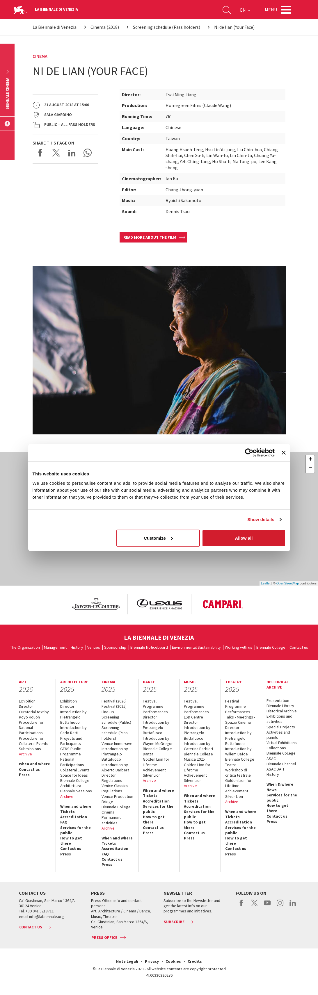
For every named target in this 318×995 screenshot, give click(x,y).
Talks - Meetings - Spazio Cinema (240, 719)
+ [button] (310, 459)
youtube (267, 906)
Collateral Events (75, 770)
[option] (95, 604)
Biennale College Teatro (239, 762)
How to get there (71, 840)
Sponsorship (115, 647)
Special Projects (281, 727)
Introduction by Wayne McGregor (158, 741)
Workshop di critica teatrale (238, 772)
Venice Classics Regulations (115, 788)
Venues (93, 647)
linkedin (293, 906)
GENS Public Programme (70, 751)
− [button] (310, 468)
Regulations (112, 780)
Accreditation (73, 816)
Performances (155, 711)
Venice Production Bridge (117, 799)
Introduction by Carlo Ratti (73, 730)
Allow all (244, 537)
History (77, 647)
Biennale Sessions (76, 790)
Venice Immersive (117, 743)
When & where (280, 784)
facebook (242, 906)
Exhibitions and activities (279, 719)
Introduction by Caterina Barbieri (198, 746)
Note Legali (127, 961)
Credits (195, 961)
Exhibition (27, 701)
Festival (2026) (114, 701)
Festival (150, 701)
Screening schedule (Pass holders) (115, 733)
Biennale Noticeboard (149, 647)
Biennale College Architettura (74, 783)
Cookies (173, 961)
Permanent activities (111, 820)
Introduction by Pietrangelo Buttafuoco (73, 717)
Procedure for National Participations (31, 727)
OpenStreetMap (287, 583)
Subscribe (174, 921)
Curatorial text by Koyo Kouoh (34, 714)
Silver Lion (152, 775)
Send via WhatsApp (87, 152)
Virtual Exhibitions (282, 742)
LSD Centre (193, 717)
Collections (276, 747)
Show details (260, 519)
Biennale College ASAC (281, 755)
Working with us (238, 647)
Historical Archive (282, 711)
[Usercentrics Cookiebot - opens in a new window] (249, 452)
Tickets (67, 811)
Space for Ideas (74, 775)
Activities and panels (278, 735)
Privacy (152, 961)
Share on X (56, 152)
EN (245, 10)
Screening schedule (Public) (116, 719)
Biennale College (270, 647)
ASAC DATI (275, 769)
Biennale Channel (281, 763)
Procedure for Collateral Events (33, 741)
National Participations (72, 762)
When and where (34, 763)
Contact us (298, 647)
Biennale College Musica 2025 (198, 756)
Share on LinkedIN (71, 152)
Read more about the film (149, 237)
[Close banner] (284, 453)
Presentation (278, 700)
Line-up (108, 711)
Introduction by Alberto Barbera (115, 767)
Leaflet (266, 583)
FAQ (63, 822)
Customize (158, 537)
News (272, 789)
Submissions (30, 748)
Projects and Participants (71, 741)
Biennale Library (280, 705)
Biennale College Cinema (116, 809)
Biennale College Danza (157, 751)
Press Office (104, 937)
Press (24, 774)
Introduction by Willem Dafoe (238, 751)
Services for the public (75, 830)
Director (26, 706)
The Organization (25, 647)
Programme (153, 706)
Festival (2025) (114, 706)
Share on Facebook (40, 152)
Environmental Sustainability (196, 647)
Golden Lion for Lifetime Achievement (156, 764)
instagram (280, 906)
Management (55, 647)
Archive (25, 754)
